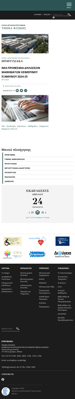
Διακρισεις (9, 181)
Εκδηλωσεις (10, 177)
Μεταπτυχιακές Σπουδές (26, 280)
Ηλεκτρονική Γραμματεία (44, 274)
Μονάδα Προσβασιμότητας (65, 318)
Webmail (42, 283)
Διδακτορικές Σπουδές (26, 286)
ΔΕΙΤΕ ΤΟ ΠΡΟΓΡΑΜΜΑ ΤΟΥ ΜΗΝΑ (37, 218)
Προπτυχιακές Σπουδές (26, 274)
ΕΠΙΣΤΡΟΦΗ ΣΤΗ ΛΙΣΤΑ (11, 86)
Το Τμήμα (5, 273)
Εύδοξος (42, 303)
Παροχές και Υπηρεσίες (25, 292)
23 (31, 212)
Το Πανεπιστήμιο (65, 273)
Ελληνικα (37, 14)
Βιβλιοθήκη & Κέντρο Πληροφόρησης (64, 299)
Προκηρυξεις (10, 172)
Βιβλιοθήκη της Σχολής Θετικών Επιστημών (64, 307)
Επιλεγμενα (10, 155)
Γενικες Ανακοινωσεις (15, 159)
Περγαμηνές (44, 306)
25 (43, 212)
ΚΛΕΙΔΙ (41, 279)
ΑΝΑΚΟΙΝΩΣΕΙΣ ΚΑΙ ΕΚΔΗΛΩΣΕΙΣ (18, 58)
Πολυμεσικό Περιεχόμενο (44, 291)
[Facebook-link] (54, 17)
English (47, 14)
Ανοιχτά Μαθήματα (62, 291)
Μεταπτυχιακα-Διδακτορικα (17, 168)
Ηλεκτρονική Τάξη (46, 287)
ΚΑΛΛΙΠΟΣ (62, 314)
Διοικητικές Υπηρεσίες (63, 277)
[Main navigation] (69, 5)
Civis (60, 287)
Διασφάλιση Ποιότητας (7, 277)
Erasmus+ (62, 283)
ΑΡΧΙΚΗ (4, 58)
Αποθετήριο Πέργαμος (44, 297)
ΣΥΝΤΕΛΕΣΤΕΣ (8, 374)
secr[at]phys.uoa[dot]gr (16, 360)
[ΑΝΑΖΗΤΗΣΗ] (62, 14)
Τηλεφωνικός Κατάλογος (7, 284)
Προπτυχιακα (11, 164)
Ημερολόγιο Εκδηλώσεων (7, 290)
